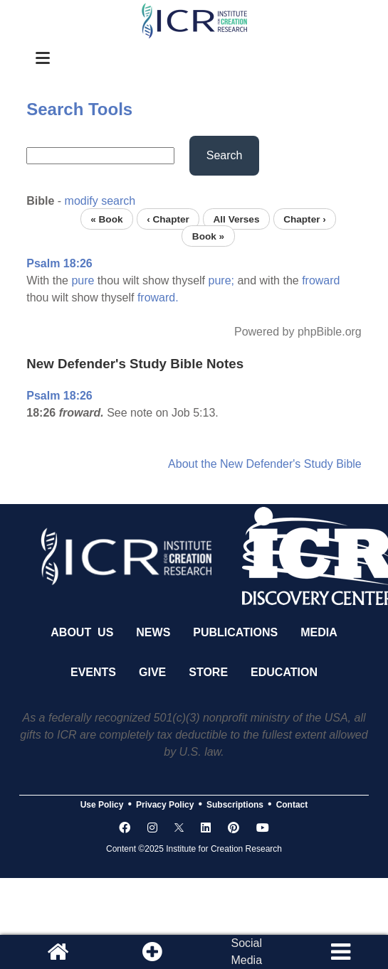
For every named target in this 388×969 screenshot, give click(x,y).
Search (224, 155)
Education (284, 672)
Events (93, 672)
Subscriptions (234, 805)
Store (208, 672)
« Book (106, 218)
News (153, 632)
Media (318, 632)
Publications (235, 632)
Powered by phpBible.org (298, 332)
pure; (221, 280)
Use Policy (102, 805)
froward (321, 280)
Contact (292, 805)
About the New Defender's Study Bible (265, 464)
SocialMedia (246, 951)
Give (152, 672)
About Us (82, 632)
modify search (100, 201)
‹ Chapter (168, 218)
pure (82, 280)
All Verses (236, 218)
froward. (158, 297)
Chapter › (304, 218)
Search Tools (79, 109)
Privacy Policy (165, 805)
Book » (208, 235)
